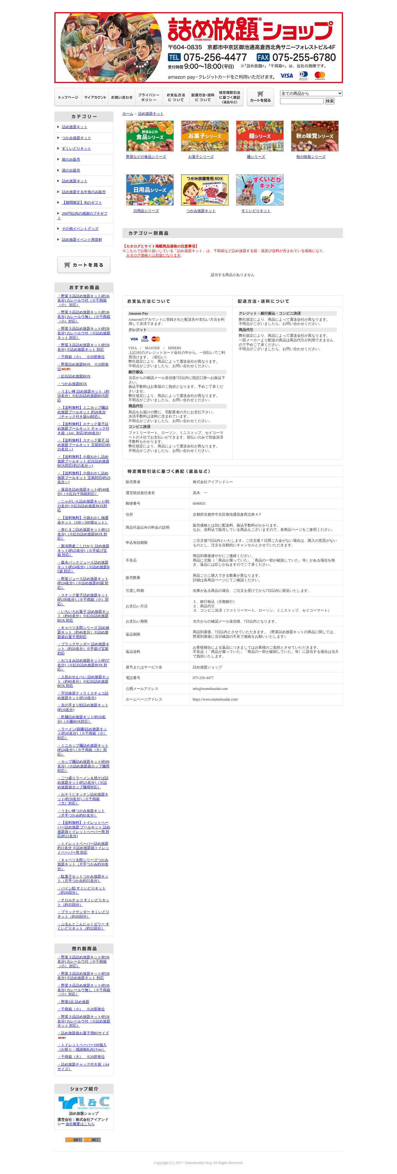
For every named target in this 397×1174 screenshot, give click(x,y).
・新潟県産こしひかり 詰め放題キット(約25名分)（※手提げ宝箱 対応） (83, 550)
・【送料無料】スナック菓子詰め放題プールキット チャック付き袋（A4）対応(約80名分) (83, 428)
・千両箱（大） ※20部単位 (81, 1057)
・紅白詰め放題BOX (74, 376)
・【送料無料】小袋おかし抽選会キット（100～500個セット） (82, 520)
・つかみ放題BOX (72, 384)
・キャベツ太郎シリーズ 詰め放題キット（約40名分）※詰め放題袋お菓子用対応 (83, 632)
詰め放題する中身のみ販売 (84, 192)
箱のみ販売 (71, 159)
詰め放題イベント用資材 (82, 239)
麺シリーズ (256, 157)
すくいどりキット (76, 148)
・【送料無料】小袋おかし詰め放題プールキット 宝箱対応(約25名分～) (84, 477)
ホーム (127, 113)
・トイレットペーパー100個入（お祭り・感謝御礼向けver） (82, 1047)
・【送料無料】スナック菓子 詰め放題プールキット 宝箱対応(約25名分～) (84, 444)
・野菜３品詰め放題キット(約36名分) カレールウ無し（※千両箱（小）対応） (84, 316)
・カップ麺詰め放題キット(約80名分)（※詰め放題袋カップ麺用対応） (83, 766)
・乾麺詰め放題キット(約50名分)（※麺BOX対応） (81, 719)
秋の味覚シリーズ (311, 157)
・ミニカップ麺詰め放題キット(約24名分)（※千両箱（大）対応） (82, 749)
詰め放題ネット (74, 181)
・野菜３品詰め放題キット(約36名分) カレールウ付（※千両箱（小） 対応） (83, 300)
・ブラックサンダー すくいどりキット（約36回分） (83, 914)
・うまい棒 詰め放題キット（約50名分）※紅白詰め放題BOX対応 (83, 395)
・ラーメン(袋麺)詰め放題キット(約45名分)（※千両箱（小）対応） (82, 733)
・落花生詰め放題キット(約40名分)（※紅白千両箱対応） (83, 491)
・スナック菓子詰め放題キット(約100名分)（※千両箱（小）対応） (83, 599)
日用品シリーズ (146, 211)
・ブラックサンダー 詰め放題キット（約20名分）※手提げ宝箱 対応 (83, 648)
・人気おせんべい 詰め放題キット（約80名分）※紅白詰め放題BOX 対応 (83, 681)
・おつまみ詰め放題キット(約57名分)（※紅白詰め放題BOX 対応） (83, 664)
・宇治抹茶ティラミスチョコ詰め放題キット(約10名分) (82, 695)
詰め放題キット (74, 127)
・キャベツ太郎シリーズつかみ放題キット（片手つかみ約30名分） (82, 864)
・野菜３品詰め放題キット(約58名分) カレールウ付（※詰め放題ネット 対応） (84, 333)
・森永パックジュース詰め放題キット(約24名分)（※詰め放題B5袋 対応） (83, 566)
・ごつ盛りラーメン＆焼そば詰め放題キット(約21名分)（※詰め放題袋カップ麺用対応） (82, 782)
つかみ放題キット (76, 138)
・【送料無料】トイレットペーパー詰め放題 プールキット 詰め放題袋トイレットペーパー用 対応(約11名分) (83, 829)
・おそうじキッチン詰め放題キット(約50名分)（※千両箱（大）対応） (82, 798)
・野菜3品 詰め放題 (73, 1002)
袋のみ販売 (71, 170)
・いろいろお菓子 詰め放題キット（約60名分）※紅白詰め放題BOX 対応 (83, 616)
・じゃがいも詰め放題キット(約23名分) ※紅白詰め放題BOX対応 (83, 505)
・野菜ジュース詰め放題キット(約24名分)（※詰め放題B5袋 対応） (83, 583)
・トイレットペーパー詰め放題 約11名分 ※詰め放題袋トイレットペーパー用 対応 (83, 848)
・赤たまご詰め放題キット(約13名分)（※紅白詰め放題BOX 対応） (83, 534)
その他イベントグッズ (80, 229)
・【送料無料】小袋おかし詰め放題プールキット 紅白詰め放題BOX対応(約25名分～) (83, 461)
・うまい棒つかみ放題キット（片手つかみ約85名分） (81, 813)
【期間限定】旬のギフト (82, 202)
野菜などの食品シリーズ (146, 157)
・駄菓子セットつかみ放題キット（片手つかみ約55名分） (82, 878)
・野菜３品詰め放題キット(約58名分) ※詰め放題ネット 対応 (83, 347)
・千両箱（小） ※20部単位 (81, 357)
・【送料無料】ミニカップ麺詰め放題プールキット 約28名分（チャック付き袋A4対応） (82, 411)
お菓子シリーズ (201, 157)
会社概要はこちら (80, 1124)
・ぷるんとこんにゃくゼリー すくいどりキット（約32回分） (83, 926)
